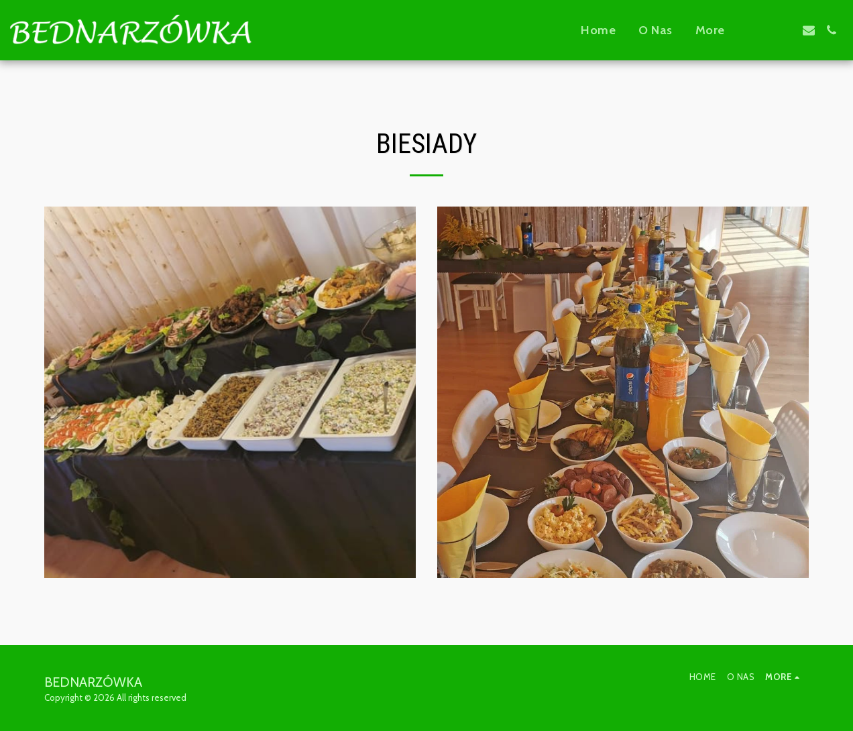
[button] (763, 30)
